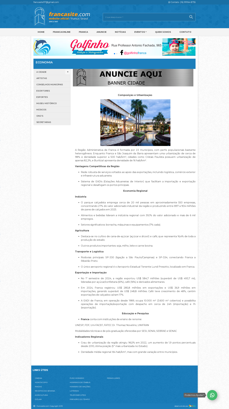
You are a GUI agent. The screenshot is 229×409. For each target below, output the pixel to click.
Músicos (41, 109)
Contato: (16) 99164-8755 (182, 2)
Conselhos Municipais (49, 84)
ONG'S (39, 116)
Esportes (42, 97)
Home (41, 32)
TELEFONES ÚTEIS (78, 395)
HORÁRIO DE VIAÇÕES (80, 386)
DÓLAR (38, 399)
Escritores (43, 90)
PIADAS (38, 386)
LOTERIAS (74, 391)
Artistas (41, 78)
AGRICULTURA (41, 395)
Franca (83, 32)
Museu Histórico (46, 103)
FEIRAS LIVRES (113, 378)
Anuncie (101, 32)
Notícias (120, 32)
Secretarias (43, 122)
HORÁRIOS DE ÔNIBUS (80, 382)
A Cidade (53, 71)
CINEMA (38, 378)
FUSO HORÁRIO (77, 378)
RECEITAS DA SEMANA (45, 391)
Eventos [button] (139, 32)
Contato (185, 32)
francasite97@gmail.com (46, 2)
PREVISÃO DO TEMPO (80, 399)
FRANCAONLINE (61, 32)
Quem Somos (163, 32)
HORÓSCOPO (41, 382)
